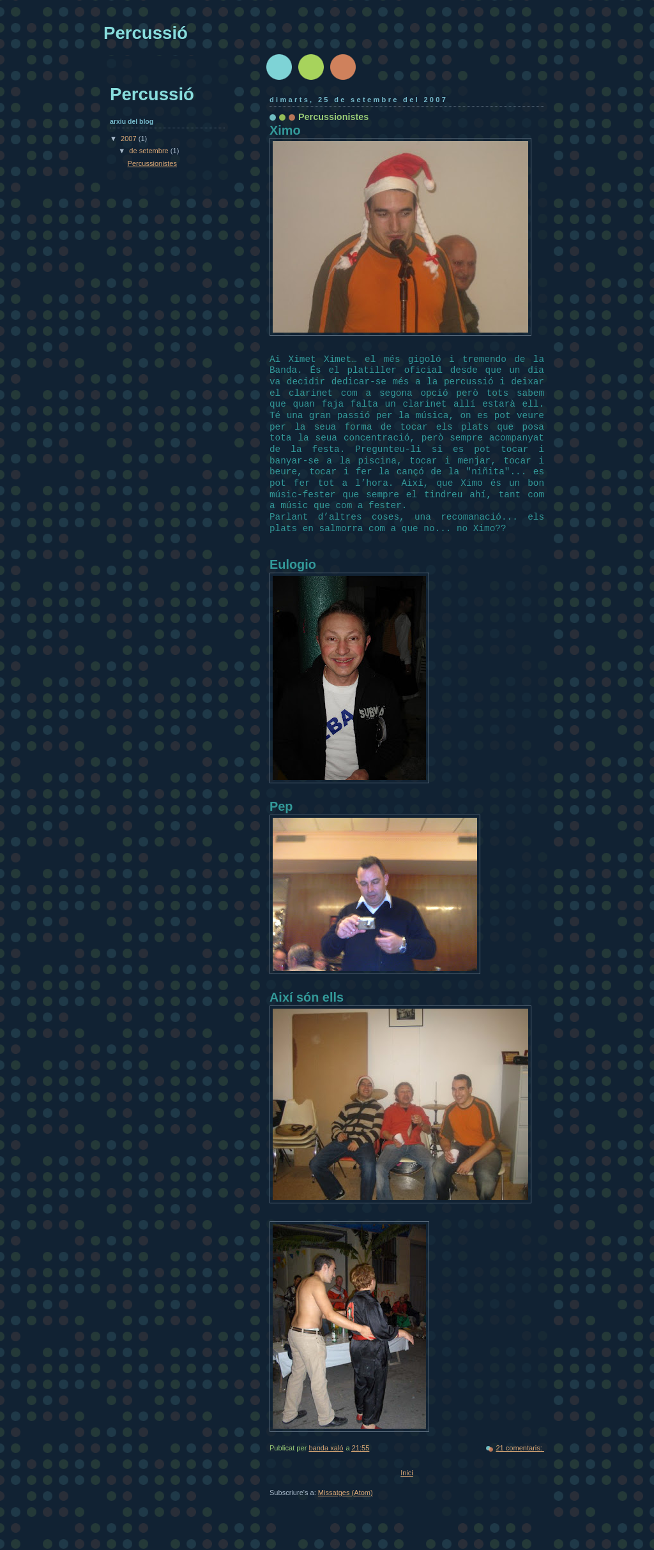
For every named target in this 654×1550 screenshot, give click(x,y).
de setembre (149, 150)
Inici (406, 1473)
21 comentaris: (520, 1448)
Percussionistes (333, 117)
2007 (130, 138)
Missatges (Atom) (345, 1492)
